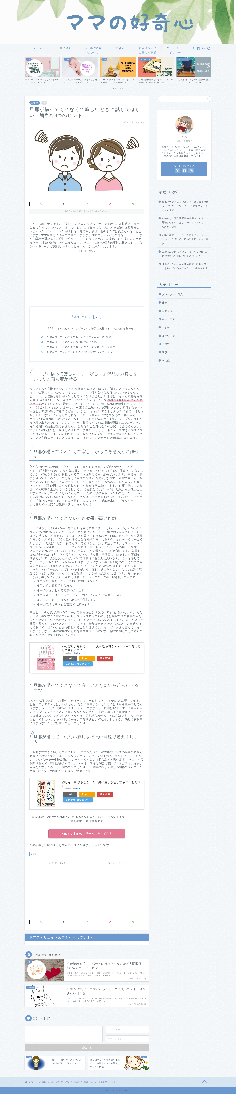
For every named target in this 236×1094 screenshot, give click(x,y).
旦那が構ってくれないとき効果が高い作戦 (72, 341)
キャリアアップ (171, 319)
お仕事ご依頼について (93, 49)
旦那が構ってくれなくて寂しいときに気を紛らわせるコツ (81, 346)
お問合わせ (120, 48)
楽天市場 (105, 658)
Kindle (70, 658)
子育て (166, 344)
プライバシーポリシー (175, 49)
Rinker (77, 653)
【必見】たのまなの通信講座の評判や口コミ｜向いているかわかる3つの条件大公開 (185, 266)
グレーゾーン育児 (172, 294)
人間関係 (34, 103)
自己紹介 (66, 48)
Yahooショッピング (78, 663)
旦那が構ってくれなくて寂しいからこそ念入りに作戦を (79, 336)
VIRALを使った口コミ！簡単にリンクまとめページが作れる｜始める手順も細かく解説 (185, 239)
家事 (164, 352)
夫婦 (34, 854)
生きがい (167, 327)
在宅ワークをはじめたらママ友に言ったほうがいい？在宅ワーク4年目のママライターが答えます (186, 206)
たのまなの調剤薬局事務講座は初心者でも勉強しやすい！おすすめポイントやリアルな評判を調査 (185, 222)
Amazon (87, 658)
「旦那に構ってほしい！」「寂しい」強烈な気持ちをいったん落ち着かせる (90, 330)
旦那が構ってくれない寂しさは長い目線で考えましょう (79, 352)
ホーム (38, 48)
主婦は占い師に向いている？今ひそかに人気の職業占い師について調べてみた (185, 253)
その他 (166, 360)
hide (97, 317)
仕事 (164, 302)
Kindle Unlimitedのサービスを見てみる (87, 833)
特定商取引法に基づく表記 (148, 49)
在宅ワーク (168, 335)
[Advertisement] (87, 277)
